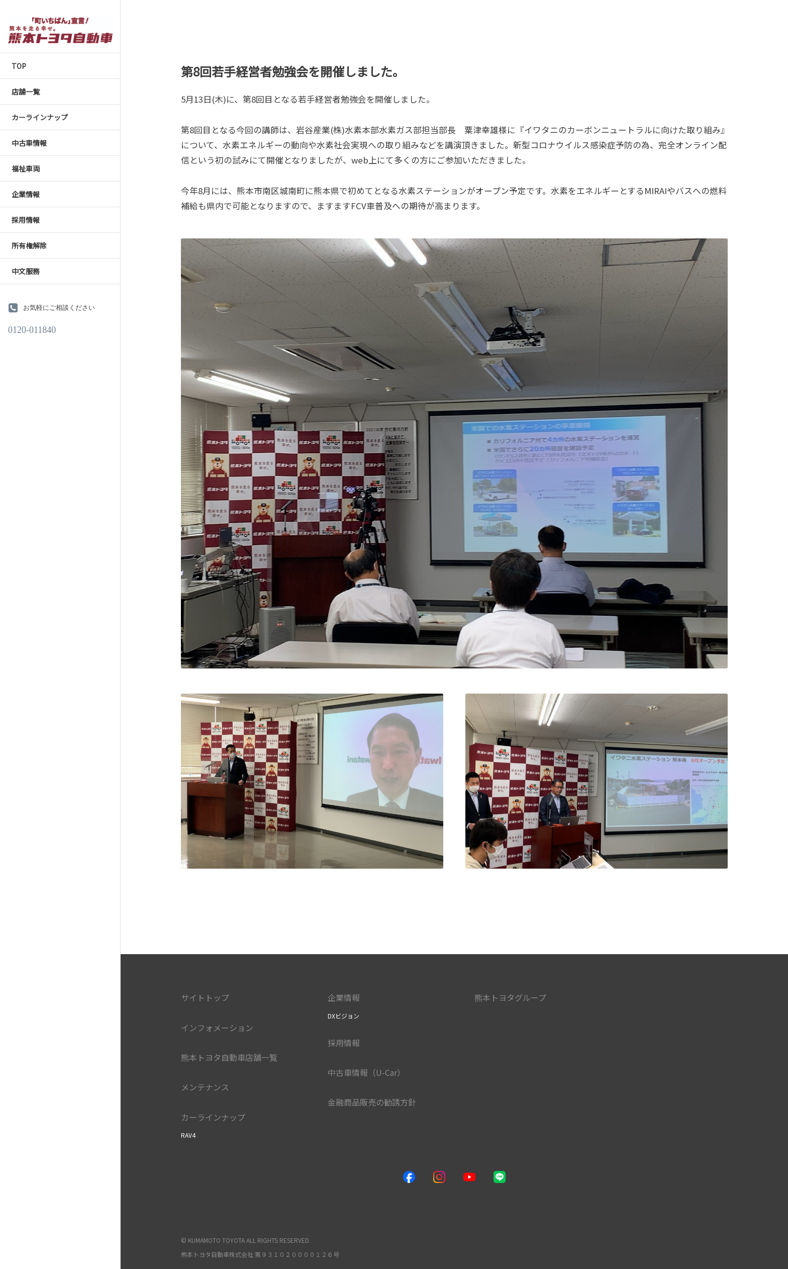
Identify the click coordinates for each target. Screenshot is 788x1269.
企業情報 (344, 997)
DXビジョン (343, 1015)
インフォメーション (217, 1028)
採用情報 (344, 1043)
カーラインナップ (213, 1117)
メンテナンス (205, 1087)
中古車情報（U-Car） (366, 1072)
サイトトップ (205, 997)
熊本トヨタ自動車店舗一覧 (229, 1057)
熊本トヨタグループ (510, 997)
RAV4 (188, 1135)
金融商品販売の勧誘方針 (372, 1102)
